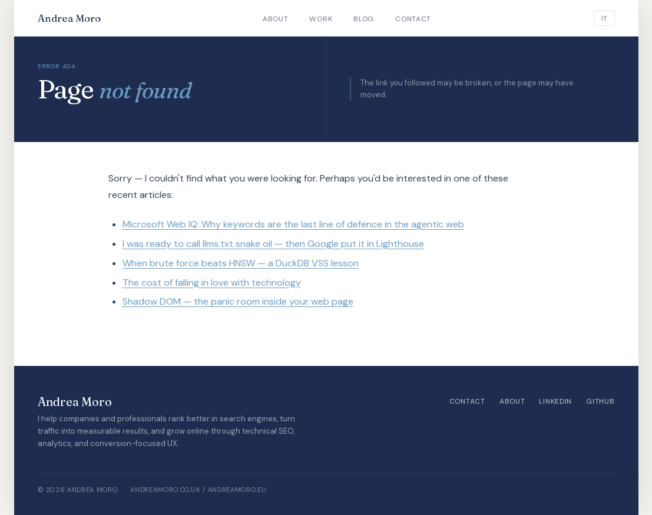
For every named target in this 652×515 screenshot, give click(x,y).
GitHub (600, 401)
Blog (363, 19)
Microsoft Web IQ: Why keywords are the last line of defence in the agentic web (293, 224)
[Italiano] (604, 18)
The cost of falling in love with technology (212, 282)
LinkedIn (555, 401)
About (276, 19)
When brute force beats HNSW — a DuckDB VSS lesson (241, 263)
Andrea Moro (69, 18)
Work (320, 19)
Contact (413, 19)
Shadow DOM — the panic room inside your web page (238, 301)
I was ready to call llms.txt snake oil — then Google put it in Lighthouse (273, 243)
